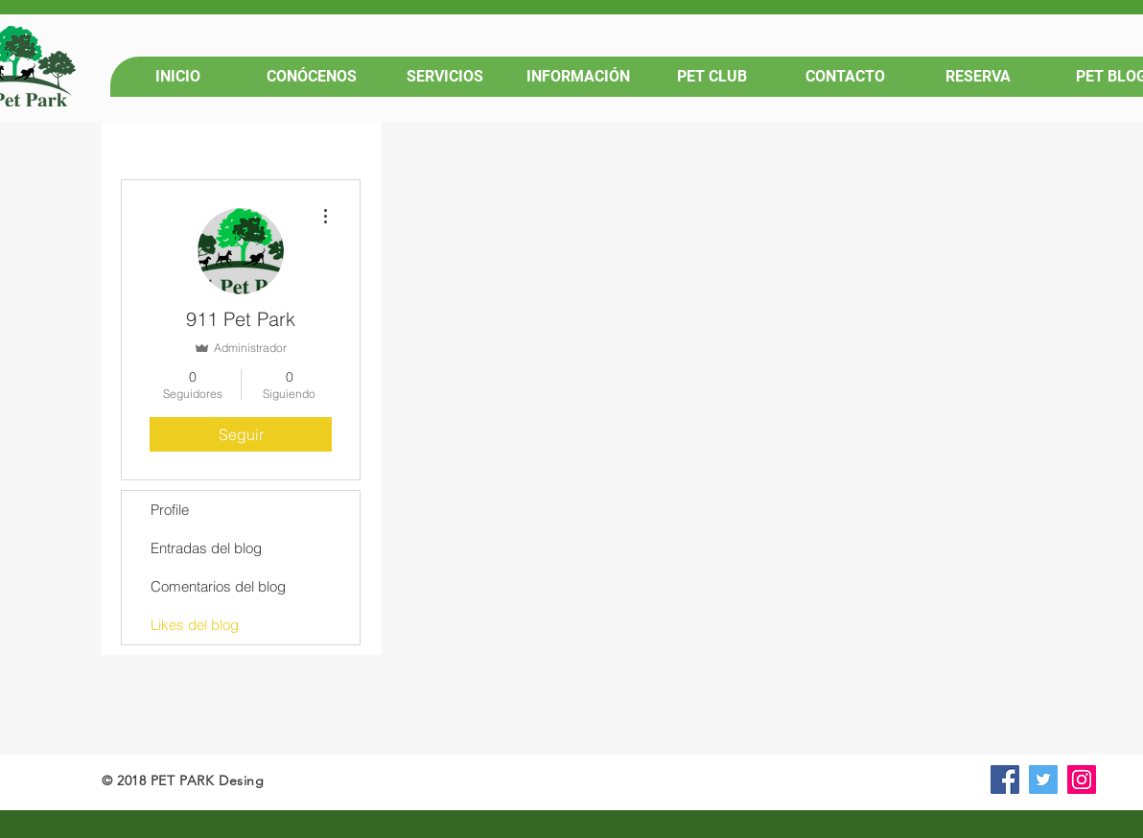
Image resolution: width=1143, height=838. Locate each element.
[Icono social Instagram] (1081, 779)
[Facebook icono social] (1005, 779)
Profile (170, 509)
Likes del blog (195, 625)
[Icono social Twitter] (1043, 779)
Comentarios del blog (218, 586)
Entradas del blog (206, 548)
